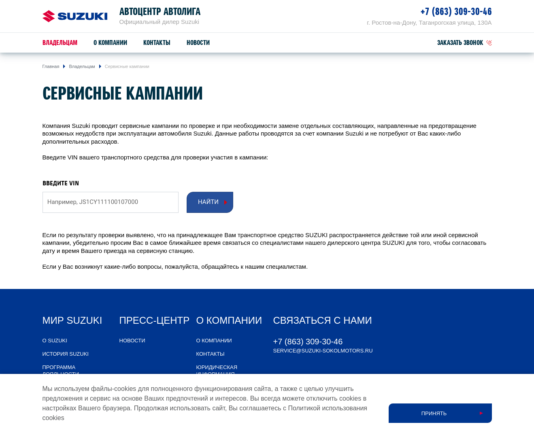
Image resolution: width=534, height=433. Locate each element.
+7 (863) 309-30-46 (456, 11)
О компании (110, 42)
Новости (198, 42)
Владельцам (60, 42)
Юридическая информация (217, 370)
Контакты (156, 42)
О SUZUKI (55, 340)
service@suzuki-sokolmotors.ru (323, 351)
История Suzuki (66, 354)
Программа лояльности (61, 370)
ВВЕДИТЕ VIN (61, 183)
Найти (208, 202)
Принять (434, 413)
